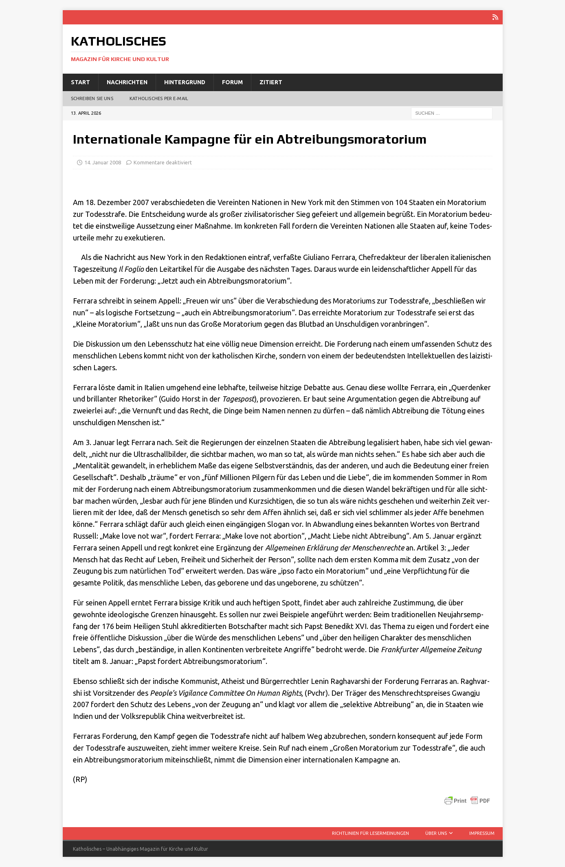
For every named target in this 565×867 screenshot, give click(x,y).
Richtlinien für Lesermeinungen (370, 833)
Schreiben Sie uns (92, 98)
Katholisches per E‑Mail (159, 98)
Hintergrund (184, 82)
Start (80, 82)
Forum (232, 82)
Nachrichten (127, 82)
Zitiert (270, 82)
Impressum (482, 833)
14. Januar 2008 (102, 162)
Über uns (436, 833)
